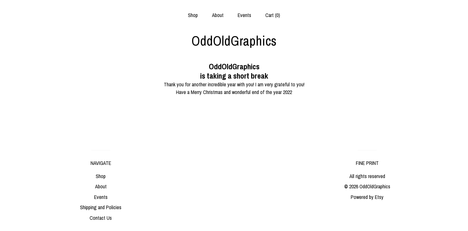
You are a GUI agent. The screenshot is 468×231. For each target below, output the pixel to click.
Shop (193, 15)
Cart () (272, 15)
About (218, 15)
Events (244, 15)
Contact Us (101, 217)
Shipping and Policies (100, 207)
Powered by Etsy (367, 197)
